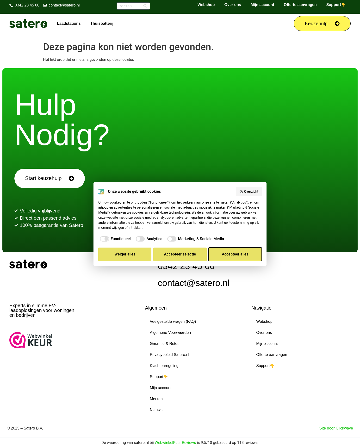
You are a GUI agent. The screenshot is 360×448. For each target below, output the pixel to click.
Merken (156, 399)
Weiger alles (124, 254)
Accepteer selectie (180, 254)
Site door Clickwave (336, 428)
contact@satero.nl (194, 283)
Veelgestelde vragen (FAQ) (173, 321)
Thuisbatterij (101, 23)
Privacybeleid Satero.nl (169, 355)
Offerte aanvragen (300, 5)
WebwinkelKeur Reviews (175, 442)
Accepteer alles (235, 254)
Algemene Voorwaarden (170, 332)
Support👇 (336, 5)
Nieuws (156, 410)
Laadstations (69, 23)
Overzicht (248, 191)
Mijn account (262, 5)
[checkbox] (114, 239)
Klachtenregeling (164, 366)
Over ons (232, 5)
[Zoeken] (133, 6)
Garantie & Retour (165, 344)
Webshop (206, 5)
